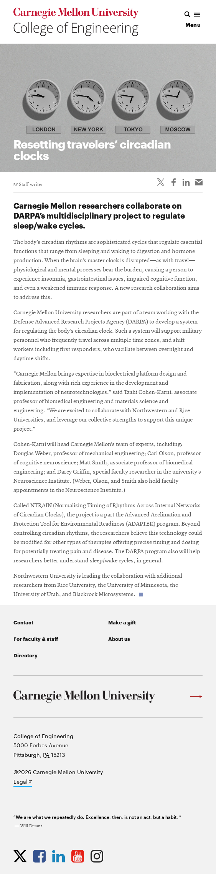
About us (119, 638)
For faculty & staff (35, 638)
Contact (23, 622)
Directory (25, 655)
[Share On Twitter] (161, 182)
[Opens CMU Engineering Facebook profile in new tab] (41, 856)
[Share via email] (199, 182)
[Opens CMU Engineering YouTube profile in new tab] (79, 856)
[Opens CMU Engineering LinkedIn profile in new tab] (60, 856)
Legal (22, 782)
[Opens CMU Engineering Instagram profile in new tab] (98, 856)
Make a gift (122, 622)
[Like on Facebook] (173, 182)
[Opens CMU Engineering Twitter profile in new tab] (22, 856)
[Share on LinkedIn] (186, 182)
